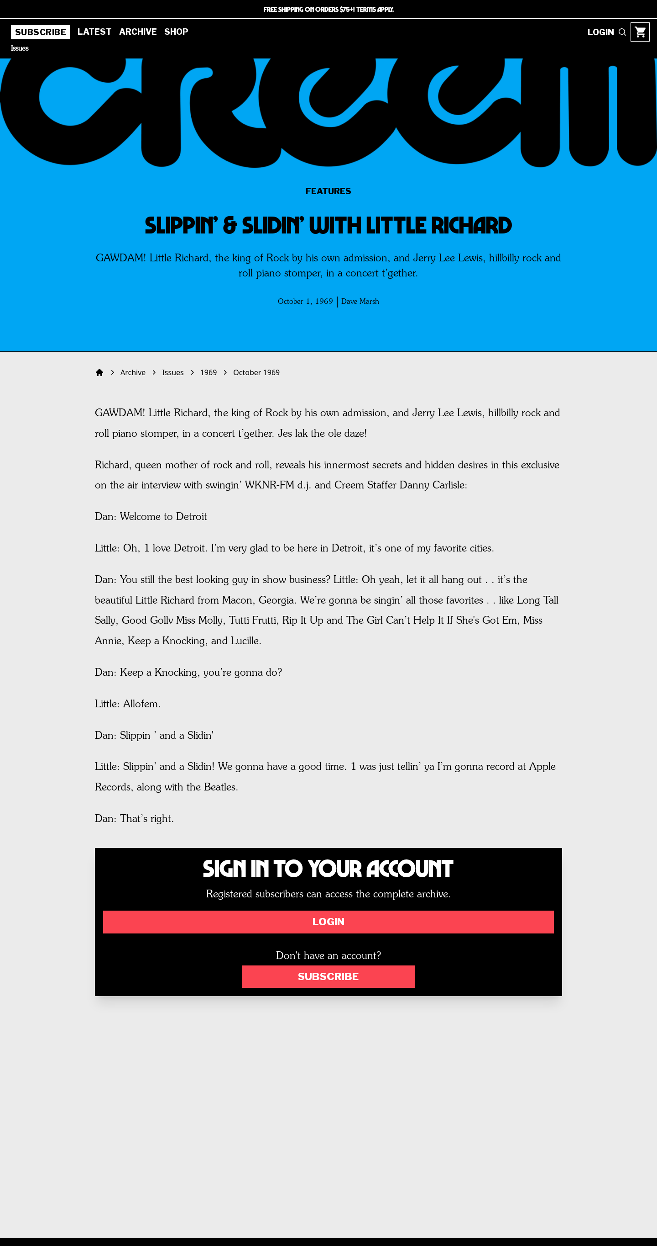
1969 (208, 372)
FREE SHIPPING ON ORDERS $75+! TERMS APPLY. (329, 9)
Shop (176, 32)
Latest (95, 32)
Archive (138, 32)
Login (328, 921)
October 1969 (256, 372)
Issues (19, 49)
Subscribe (40, 32)
